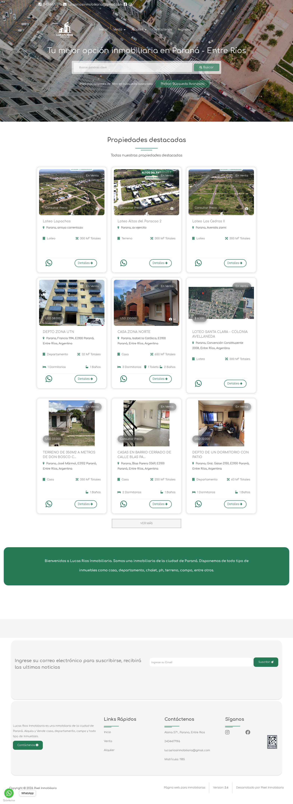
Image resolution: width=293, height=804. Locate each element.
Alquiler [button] (138, 29)
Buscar (207, 67)
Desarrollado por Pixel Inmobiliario (260, 792)
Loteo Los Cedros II (209, 222)
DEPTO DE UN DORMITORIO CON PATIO (217, 458)
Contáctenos (162, 29)
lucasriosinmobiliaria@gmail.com (93, 4)
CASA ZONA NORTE (135, 333)
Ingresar (184, 29)
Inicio (103, 29)
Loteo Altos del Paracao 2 (140, 222)
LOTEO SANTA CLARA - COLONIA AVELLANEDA (213, 336)
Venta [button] (118, 29)
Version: (220, 792)
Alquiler (109, 754)
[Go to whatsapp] (9, 793)
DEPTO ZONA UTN (59, 333)
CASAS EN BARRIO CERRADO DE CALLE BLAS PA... (146, 458)
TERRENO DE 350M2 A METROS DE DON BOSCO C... (70, 458)
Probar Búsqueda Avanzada (182, 83)
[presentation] (177, 679)
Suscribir (265, 666)
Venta (108, 745)
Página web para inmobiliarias (184, 792)
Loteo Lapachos (57, 222)
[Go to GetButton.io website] (9, 800)
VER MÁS (146, 528)
